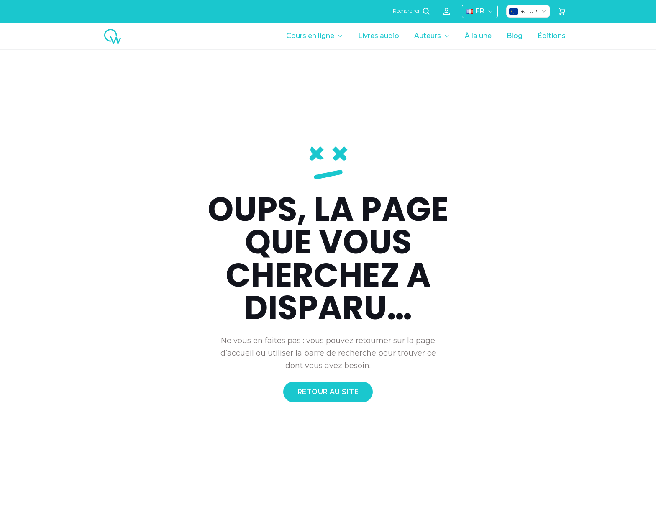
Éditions (552, 36)
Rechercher (412, 11)
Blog (515, 36)
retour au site (328, 392)
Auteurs (427, 36)
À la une (478, 36)
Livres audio (378, 36)
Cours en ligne (310, 36)
